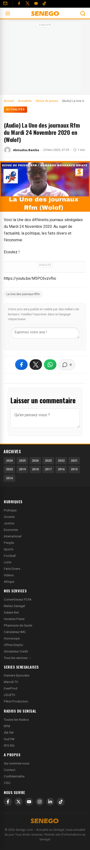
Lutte (7, 562)
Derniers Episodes (16, 675)
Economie (11, 530)
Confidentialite (14, 776)
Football (10, 556)
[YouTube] (36, 3)
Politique (10, 510)
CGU (7, 783)
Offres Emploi (13, 645)
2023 (48, 460)
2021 (74, 460)
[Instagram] (40, 802)
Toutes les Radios (16, 719)
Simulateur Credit (16, 651)
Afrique (9, 581)
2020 (9, 469)
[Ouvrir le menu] (7, 13)
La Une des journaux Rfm (23, 294)
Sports (8, 549)
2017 (48, 469)
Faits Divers (12, 569)
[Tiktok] (44, 3)
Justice (9, 523)
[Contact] (5, 3)
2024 (35, 460)
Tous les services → (17, 658)
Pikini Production (16, 701)
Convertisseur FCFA (17, 599)
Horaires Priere (14, 619)
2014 (9, 478)
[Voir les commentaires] (66, 364)
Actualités (15, 109)
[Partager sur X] (36, 364)
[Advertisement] (45, 59)
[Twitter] (28, 3)
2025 (22, 460)
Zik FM (8, 732)
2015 (74, 469)
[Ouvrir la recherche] (82, 13)
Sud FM (9, 739)
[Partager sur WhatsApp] (50, 364)
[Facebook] (19, 3)
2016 (61, 469)
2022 (61, 460)
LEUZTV (9, 695)
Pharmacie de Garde (18, 625)
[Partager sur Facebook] (21, 364)
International (12, 536)
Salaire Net (11, 612)
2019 (22, 469)
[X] (18, 802)
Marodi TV (11, 682)
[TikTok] (61, 802)
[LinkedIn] (50, 802)
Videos (9, 575)
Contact (9, 770)
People (9, 543)
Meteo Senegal (14, 606)
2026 (9, 460)
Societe (9, 517)
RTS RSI (9, 745)
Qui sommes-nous (16, 763)
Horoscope (12, 638)
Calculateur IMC (15, 632)
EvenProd (10, 688)
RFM (7, 726)
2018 (35, 469)
